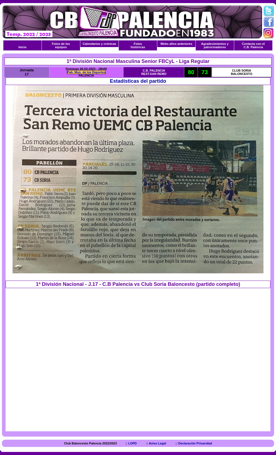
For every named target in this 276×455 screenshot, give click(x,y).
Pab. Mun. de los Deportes (86, 72)
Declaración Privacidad (195, 443)
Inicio (22, 47)
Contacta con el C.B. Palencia (253, 45)
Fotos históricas (138, 45)
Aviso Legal (158, 443)
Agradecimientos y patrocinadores (214, 45)
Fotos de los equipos (61, 45)
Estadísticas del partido (138, 81)
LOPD (132, 443)
